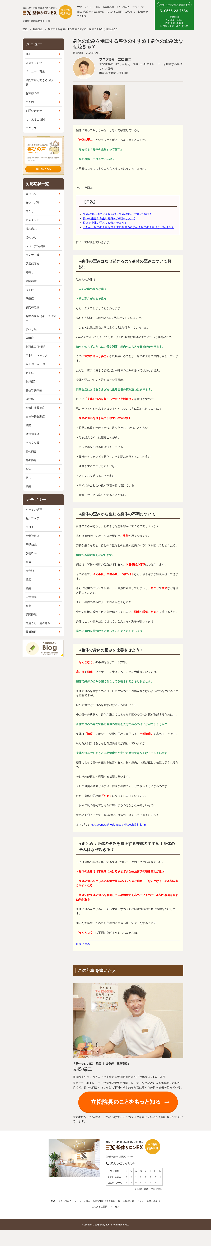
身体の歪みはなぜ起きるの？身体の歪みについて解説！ (117, 213)
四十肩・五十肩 (35, 364)
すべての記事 (34, 509)
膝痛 (28, 425)
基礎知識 (31, 544)
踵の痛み (31, 228)
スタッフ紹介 (123, 7)
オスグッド (32, 220)
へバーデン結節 (35, 246)
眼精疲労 (31, 381)
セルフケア (32, 518)
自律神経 (31, 596)
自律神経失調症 (35, 416)
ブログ (30, 527)
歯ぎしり (31, 193)
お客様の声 (108, 7)
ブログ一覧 (138, 7)
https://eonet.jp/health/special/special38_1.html (118, 824)
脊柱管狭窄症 (34, 390)
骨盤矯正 (31, 631)
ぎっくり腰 (32, 442)
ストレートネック (37, 355)
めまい (30, 372)
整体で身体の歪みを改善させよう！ (105, 222)
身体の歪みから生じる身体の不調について (109, 218)
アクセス (81, 16)
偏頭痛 (30, 398)
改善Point (31, 553)
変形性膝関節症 (35, 407)
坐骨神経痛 (32, 434)
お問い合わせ (141, 11)
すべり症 (31, 329)
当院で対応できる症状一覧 (90, 11)
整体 (28, 562)
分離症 (30, 337)
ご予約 (128, 11)
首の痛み (31, 460)
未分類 (30, 570)
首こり (30, 211)
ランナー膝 (32, 254)
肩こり (30, 477)
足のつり (31, 237)
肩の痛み (31, 451)
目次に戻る (83, 944)
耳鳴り (30, 272)
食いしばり (32, 202)
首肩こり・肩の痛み (38, 623)
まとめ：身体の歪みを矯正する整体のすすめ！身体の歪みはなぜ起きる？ (128, 227)
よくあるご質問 (115, 11)
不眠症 (30, 298)
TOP (79, 7)
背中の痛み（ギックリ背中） (41, 318)
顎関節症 (31, 281)
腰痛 (28, 486)
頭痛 (28, 468)
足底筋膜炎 (32, 263)
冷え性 (30, 289)
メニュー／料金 (92, 7)
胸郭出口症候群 (35, 346)
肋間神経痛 (32, 307)
